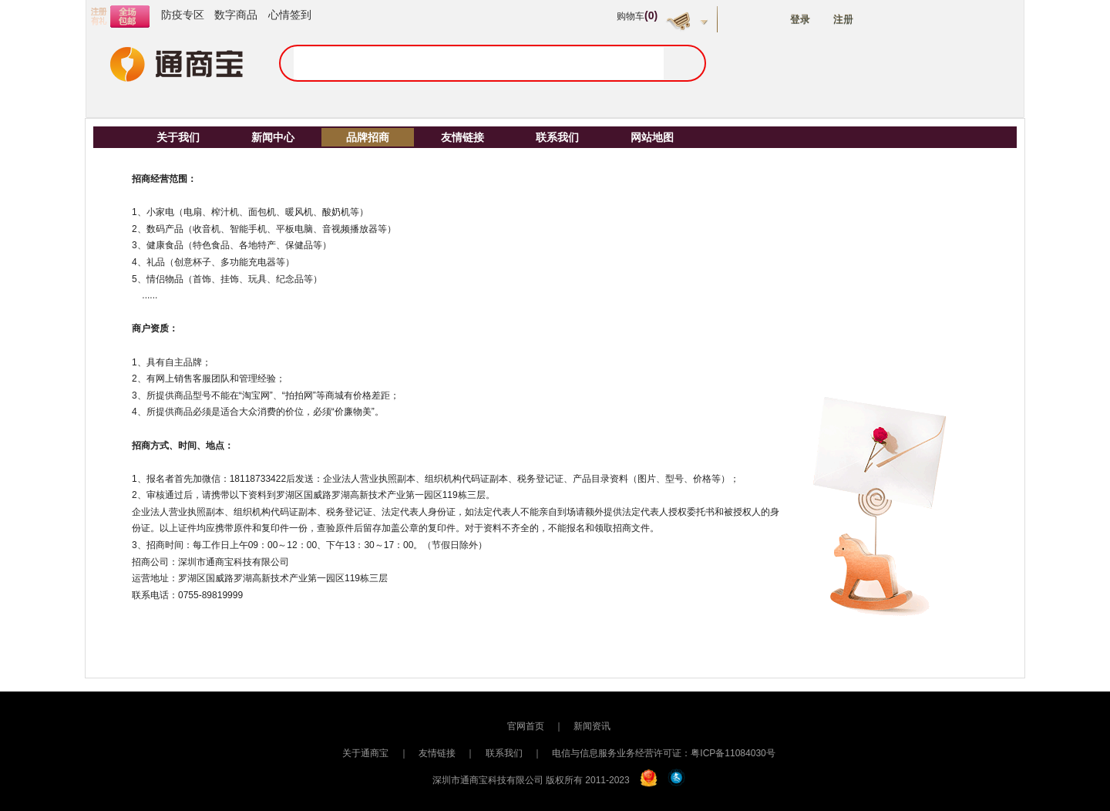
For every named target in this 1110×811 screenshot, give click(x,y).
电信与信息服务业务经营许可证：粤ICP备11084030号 (663, 753)
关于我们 (178, 137)
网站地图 (652, 137)
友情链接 (462, 137)
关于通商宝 (365, 753)
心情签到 (289, 14)
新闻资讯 (592, 726)
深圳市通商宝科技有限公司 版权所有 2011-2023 (531, 780)
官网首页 (525, 726)
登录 (800, 19)
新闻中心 (272, 137)
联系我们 (557, 137)
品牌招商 (367, 137)
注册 (843, 19)
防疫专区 (182, 14)
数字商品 (235, 14)
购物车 (637, 16)
